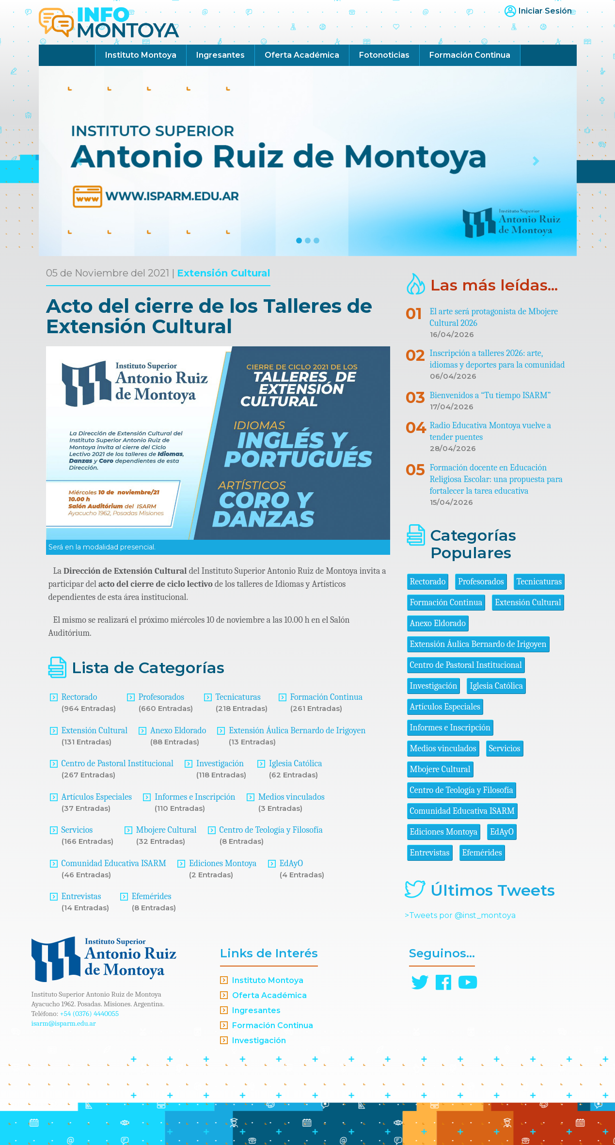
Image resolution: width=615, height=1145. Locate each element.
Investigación (220, 763)
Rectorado (79, 697)
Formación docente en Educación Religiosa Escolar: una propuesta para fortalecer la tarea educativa (496, 479)
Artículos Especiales (97, 797)
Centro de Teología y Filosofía (271, 830)
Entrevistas (81, 896)
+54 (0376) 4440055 (89, 1013)
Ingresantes (220, 55)
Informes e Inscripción (195, 797)
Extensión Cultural (223, 273)
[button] (79, 161)
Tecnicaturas (238, 697)
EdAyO (291, 863)
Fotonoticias (384, 55)
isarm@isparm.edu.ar (64, 1023)
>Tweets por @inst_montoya (460, 915)
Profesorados (161, 697)
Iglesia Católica (295, 763)
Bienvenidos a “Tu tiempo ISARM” (490, 395)
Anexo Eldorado (178, 731)
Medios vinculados (291, 797)
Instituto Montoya (140, 55)
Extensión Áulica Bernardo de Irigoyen (297, 731)
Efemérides (152, 896)
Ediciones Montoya (223, 863)
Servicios (77, 830)
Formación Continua (469, 55)
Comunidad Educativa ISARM (114, 863)
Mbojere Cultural (166, 830)
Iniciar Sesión (545, 11)
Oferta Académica (302, 55)
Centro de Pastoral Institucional (117, 763)
